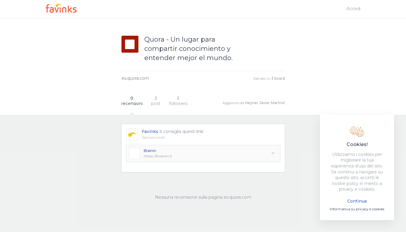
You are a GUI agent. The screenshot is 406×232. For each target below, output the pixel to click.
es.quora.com (135, 78)
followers (178, 100)
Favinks (150, 131)
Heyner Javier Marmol (265, 103)
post (155, 100)
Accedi (354, 8)
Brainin (150, 150)
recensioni (132, 100)
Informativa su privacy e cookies (357, 209)
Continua (357, 201)
